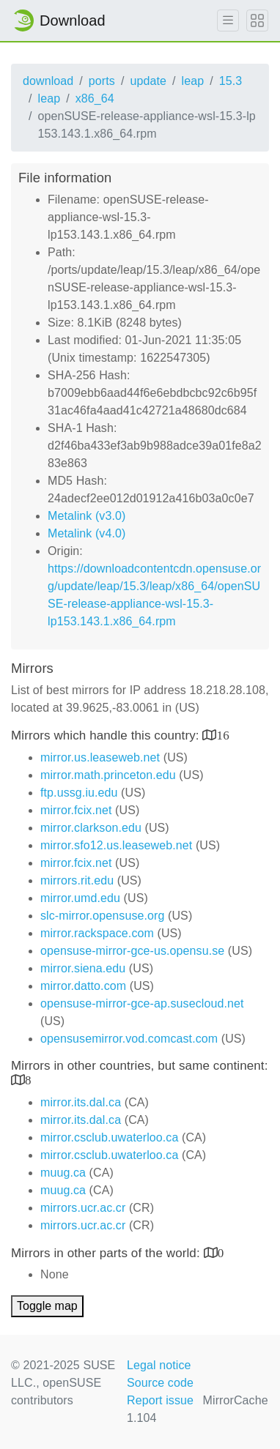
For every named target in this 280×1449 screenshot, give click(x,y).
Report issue (160, 1400)
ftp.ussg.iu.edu (79, 792)
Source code (160, 1383)
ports (102, 81)
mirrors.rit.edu (77, 880)
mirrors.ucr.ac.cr (82, 1208)
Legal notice (159, 1365)
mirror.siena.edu (82, 968)
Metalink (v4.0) (86, 533)
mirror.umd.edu (80, 898)
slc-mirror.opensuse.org (102, 915)
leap (193, 81)
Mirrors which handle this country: (106, 735)
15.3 (231, 81)
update (148, 81)
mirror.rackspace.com (97, 933)
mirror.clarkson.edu (90, 828)
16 (223, 735)
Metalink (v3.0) (86, 516)
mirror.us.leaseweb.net (100, 757)
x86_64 (94, 98)
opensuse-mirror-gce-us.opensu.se (132, 951)
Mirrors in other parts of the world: (107, 1253)
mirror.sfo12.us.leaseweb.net (116, 845)
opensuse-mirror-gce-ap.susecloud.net (142, 1003)
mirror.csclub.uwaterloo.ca (109, 1137)
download (48, 81)
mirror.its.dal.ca (80, 1102)
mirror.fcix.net (76, 810)
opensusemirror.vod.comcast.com (129, 1038)
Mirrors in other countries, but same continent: (139, 1066)
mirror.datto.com (83, 986)
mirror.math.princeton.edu (108, 775)
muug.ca (63, 1172)
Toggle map (47, 1306)
